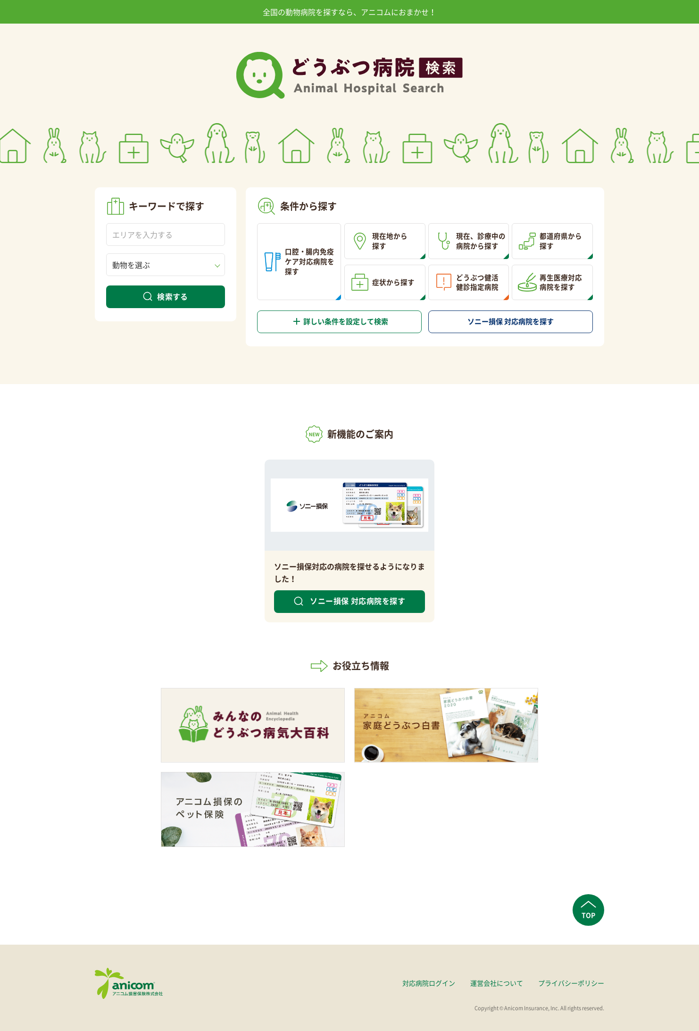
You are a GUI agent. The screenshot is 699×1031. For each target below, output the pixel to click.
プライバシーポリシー (571, 983)
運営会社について (496, 983)
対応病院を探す (511, 321)
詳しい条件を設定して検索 (342, 321)
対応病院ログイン (428, 983)
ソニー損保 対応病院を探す (357, 600)
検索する (172, 296)
